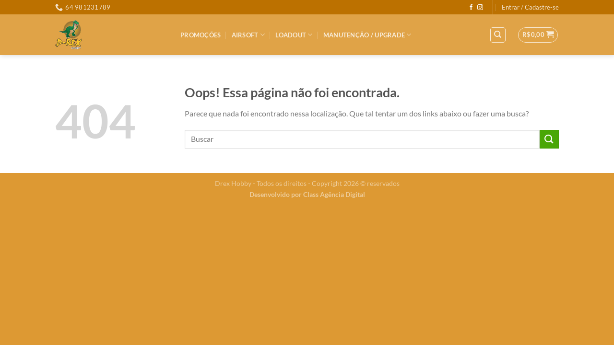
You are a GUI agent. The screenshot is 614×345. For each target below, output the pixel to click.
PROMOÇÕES (200, 35)
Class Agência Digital (334, 194)
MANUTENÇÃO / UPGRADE (367, 34)
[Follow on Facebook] (471, 7)
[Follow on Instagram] (480, 7)
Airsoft (248, 34)
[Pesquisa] (498, 35)
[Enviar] (549, 139)
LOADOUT (293, 34)
